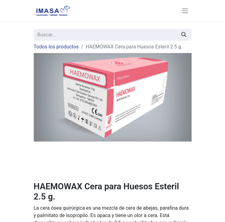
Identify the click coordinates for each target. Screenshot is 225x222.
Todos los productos (56, 47)
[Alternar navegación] (185, 11)
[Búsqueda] (184, 35)
